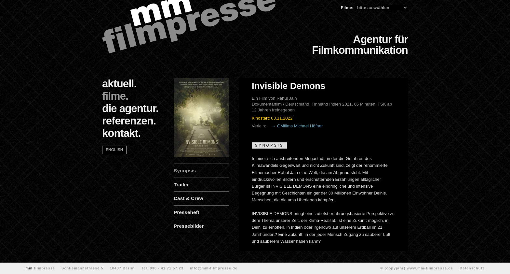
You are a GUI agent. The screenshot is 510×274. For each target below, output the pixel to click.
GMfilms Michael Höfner (300, 125)
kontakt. (121, 133)
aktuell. (119, 84)
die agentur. (130, 108)
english (114, 150)
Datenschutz (472, 268)
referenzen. (129, 121)
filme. (115, 96)
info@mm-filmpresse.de (213, 268)
